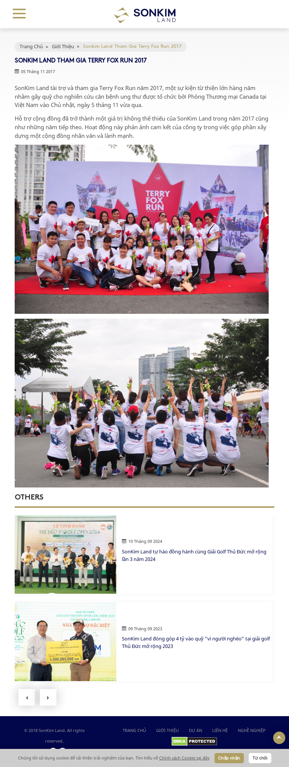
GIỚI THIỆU (167, 730)
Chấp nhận (229, 758)
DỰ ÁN (195, 730)
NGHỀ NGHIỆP (252, 730)
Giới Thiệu (63, 46)
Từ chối (260, 758)
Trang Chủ (31, 46)
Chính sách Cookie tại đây (184, 758)
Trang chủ (134, 730)
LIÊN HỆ (220, 730)
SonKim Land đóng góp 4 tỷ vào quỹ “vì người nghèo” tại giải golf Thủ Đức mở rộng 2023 (196, 642)
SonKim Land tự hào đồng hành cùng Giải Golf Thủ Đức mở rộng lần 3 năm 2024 (194, 555)
